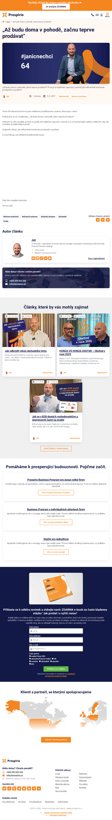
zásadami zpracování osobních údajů (60, 675)
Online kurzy (63, 802)
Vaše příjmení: (35, 636)
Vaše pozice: (34, 654)
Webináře (83, 781)
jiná (32, 664)
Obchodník (62, 217)
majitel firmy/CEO (38, 657)
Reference (83, 774)
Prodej (5, 221)
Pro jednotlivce (35, 802)
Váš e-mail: (34, 645)
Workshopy (49, 802)
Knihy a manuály (62, 781)
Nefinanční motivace (30, 217)
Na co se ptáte (61, 791)
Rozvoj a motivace (79, 96)
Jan (7, 96)
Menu (107, 16)
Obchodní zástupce (48, 217)
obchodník (45, 662)
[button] (98, 220)
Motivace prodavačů (11, 217)
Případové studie (62, 777)
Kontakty (82, 788)
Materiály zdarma (62, 784)
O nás (57, 774)
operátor (55, 662)
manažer (34, 662)
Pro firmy (22, 802)
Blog (8, 22)
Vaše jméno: (34, 627)
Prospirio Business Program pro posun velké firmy (56, 480)
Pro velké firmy (8, 802)
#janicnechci (64, 96)
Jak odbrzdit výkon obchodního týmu (26, 351)
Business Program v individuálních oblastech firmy (56, 509)
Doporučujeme (85, 777)
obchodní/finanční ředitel (41, 659)
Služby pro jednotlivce (56, 539)
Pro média (83, 784)
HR (55, 659)
